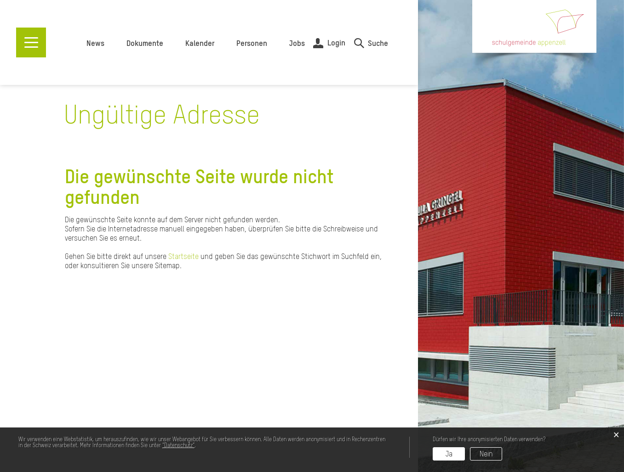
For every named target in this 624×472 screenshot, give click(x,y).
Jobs (297, 43)
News (95, 43)
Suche (378, 43)
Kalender (199, 43)
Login (336, 42)
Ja (449, 454)
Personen (251, 43)
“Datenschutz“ (178, 445)
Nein (486, 454)
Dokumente (144, 43)
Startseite (183, 256)
